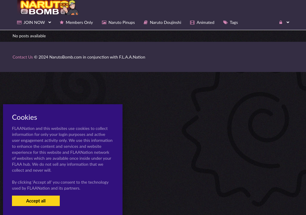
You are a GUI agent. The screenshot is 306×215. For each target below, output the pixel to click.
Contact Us (23, 56)
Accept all (35, 200)
